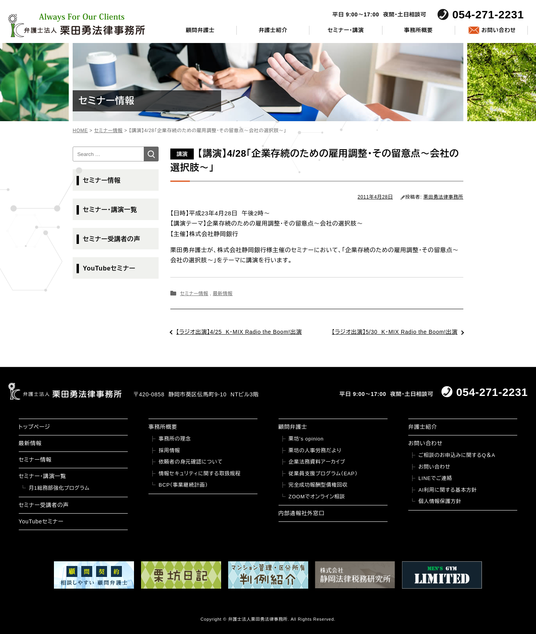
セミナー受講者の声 (111, 239)
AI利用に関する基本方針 (447, 490)
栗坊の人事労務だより (315, 450)
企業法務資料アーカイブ (317, 462)
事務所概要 (418, 30)
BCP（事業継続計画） (183, 485)
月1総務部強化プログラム (59, 488)
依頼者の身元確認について (191, 462)
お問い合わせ (498, 30)
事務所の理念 (175, 439)
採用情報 (169, 450)
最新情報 (222, 293)
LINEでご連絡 (435, 478)
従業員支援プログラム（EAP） (323, 473)
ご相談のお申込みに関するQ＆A (456, 455)
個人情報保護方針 (439, 501)
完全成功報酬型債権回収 (318, 485)
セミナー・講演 (345, 30)
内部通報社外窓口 (302, 513)
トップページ (34, 427)
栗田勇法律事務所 (443, 197)
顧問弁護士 (200, 30)
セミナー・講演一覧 (110, 209)
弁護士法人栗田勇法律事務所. (258, 619)
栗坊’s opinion (306, 439)
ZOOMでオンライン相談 (317, 497)
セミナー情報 (194, 293)
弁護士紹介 (273, 30)
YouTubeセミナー (109, 268)
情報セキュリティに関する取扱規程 (200, 473)
